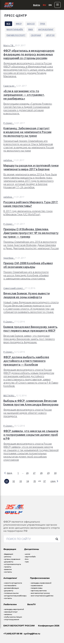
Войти (36, 5)
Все (8, 23)
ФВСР (19, 23)
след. (53, 481)
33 (20, 481)
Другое (50, 35)
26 (27, 473)
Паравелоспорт (15, 35)
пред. (9, 473)
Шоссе (31, 23)
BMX (30, 29)
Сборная (36, 35)
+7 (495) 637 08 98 (12, 633)
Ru (44, 5)
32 (13, 481)
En (50, 5)
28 (41, 473)
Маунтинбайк (14, 29)
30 (55, 473)
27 (34, 473)
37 (44, 481)
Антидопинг (46, 29)
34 (27, 481)
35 (34, 481)
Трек (42, 23)
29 (48, 473)
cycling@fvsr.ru (32, 633)
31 (6, 481)
